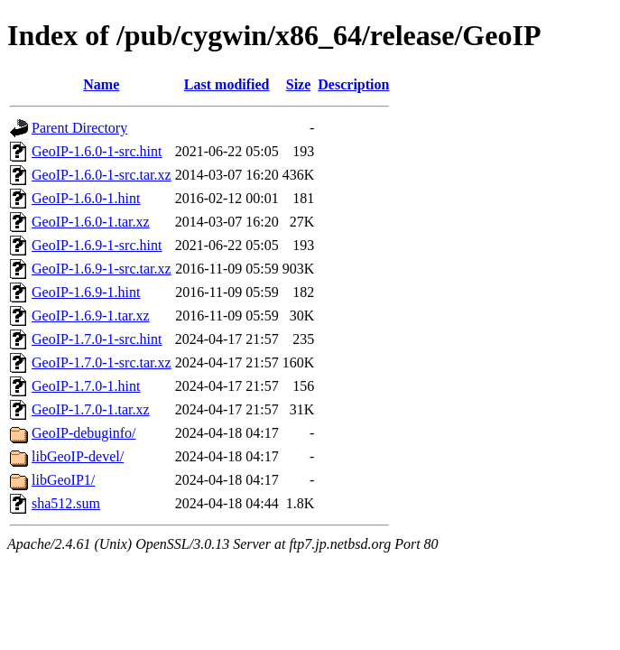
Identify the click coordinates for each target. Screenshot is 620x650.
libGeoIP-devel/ (78, 456)
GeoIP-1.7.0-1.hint (86, 386)
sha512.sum (66, 503)
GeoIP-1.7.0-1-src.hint (97, 339)
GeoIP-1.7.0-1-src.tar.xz (101, 362)
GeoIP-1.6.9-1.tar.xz (91, 315)
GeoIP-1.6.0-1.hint (86, 198)
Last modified (227, 84)
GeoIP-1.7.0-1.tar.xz (91, 409)
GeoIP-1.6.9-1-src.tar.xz (101, 268)
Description (353, 84)
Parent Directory (79, 127)
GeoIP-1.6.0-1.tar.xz (91, 221)
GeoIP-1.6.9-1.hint (86, 292)
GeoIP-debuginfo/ (84, 433)
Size (298, 84)
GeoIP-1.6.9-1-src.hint (97, 245)
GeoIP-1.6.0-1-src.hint (97, 151)
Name (101, 84)
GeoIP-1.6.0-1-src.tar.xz (101, 174)
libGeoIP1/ (63, 480)
